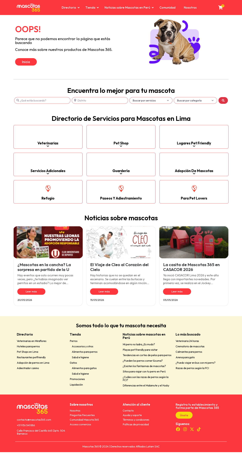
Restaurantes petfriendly (31, 359)
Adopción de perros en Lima (33, 364)
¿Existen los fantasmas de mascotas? (144, 368)
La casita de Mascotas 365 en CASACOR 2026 (191, 269)
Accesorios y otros (82, 348)
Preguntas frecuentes (82, 417)
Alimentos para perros (84, 353)
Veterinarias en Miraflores (31, 342)
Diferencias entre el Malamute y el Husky (146, 387)
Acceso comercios (80, 426)
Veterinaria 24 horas (187, 342)
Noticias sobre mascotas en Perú (144, 338)
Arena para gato (185, 359)
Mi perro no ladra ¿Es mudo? (139, 346)
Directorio (25, 336)
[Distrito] (100, 102)
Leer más (28, 293)
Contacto (128, 412)
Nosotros (75, 412)
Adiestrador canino (28, 370)
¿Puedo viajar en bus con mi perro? (195, 364)
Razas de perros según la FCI (192, 370)
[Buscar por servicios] (151, 102)
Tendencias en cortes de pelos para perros (147, 357)
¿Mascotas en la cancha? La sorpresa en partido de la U (44, 269)
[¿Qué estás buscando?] (42, 102)
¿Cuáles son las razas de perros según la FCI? (145, 380)
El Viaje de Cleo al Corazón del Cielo (119, 269)
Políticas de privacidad (136, 426)
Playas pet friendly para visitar (140, 351)
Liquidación (76, 386)
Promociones (77, 381)
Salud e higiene (80, 359)
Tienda (75, 336)
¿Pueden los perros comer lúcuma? (143, 362)
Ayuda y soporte (132, 417)
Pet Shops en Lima (27, 353)
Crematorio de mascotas (190, 348)
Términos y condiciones (136, 421)
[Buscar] (223, 102)
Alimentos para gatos (84, 370)
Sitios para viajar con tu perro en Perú (144, 373)
